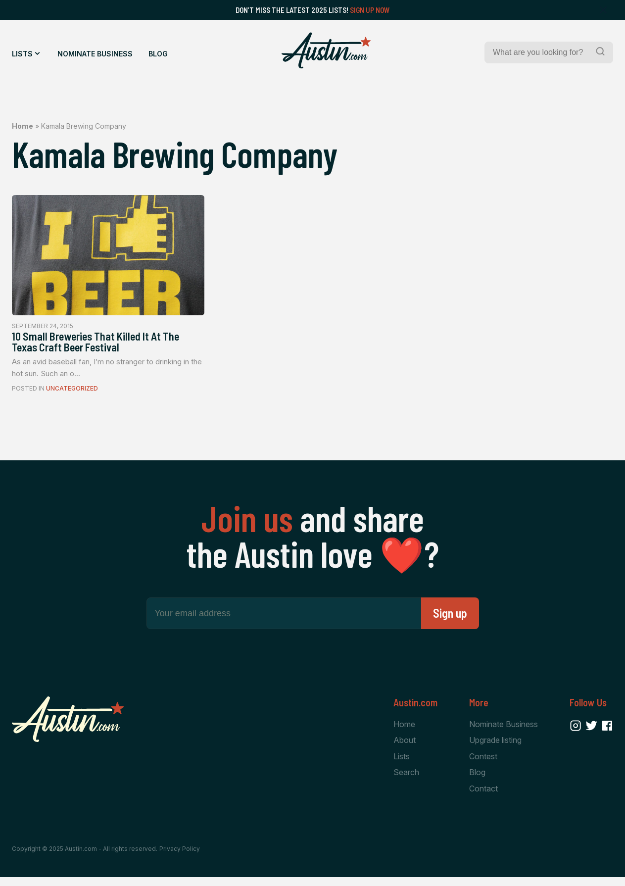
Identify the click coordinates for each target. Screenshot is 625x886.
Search (406, 780)
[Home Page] (326, 50)
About (404, 747)
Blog (158, 53)
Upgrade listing (495, 747)
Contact (483, 796)
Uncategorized (72, 394)
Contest (483, 763)
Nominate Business (95, 53)
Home (22, 126)
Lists (22, 53)
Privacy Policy (179, 857)
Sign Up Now (370, 9)
